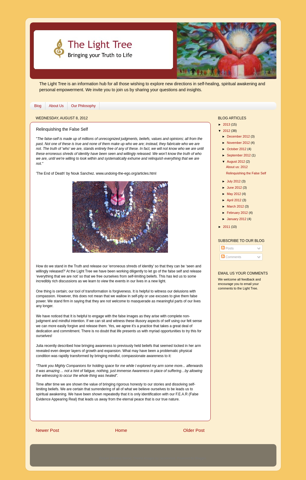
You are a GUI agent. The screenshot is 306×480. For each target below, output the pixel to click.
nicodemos (167, 458)
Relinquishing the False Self (246, 173)
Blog (38, 106)
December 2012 (239, 136)
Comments (231, 257)
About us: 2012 (237, 167)
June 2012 (235, 187)
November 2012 (239, 142)
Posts (227, 248)
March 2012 (236, 206)
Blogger (200, 458)
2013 (227, 124)
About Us (56, 106)
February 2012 (238, 212)
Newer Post (47, 430)
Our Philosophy (83, 106)
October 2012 (237, 149)
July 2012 (234, 181)
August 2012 (236, 161)
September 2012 (239, 155)
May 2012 (234, 194)
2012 (227, 130)
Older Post (193, 430)
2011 (227, 226)
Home (121, 430)
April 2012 (234, 200)
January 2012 (237, 219)
